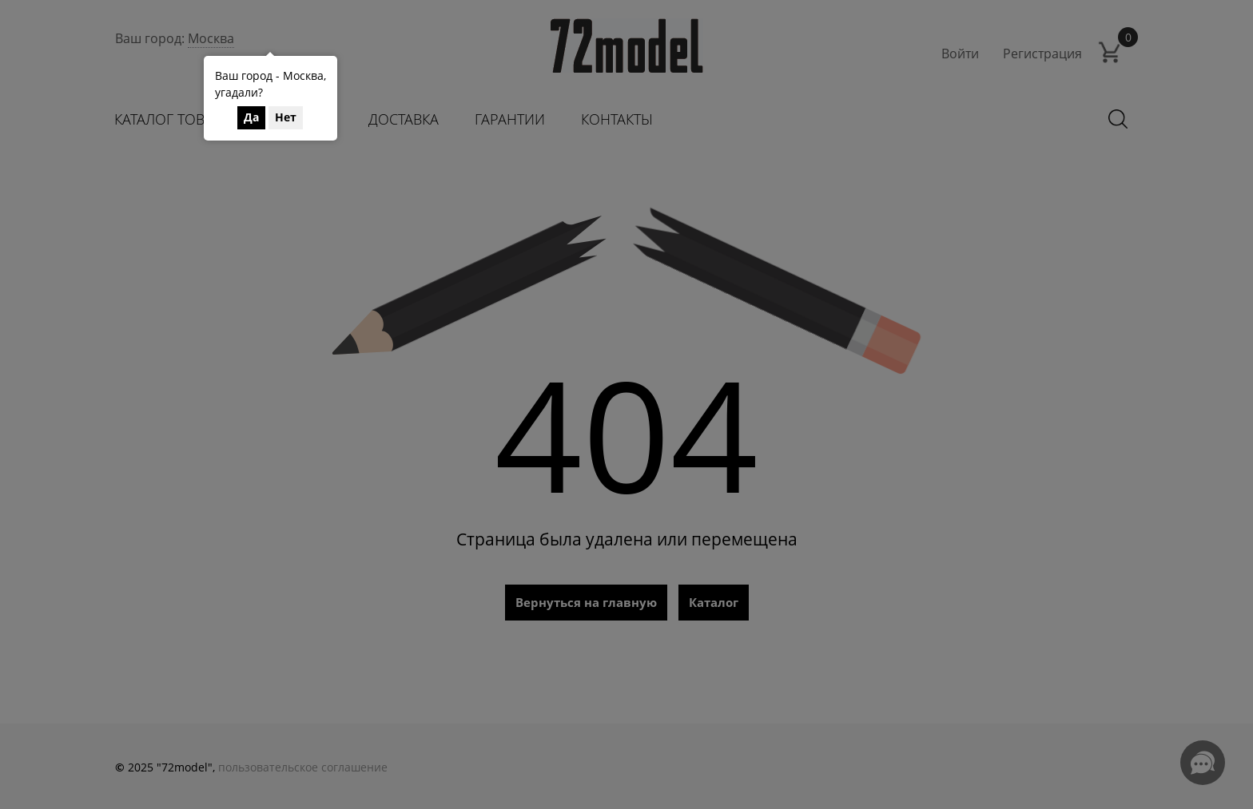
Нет (285, 117)
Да (251, 117)
